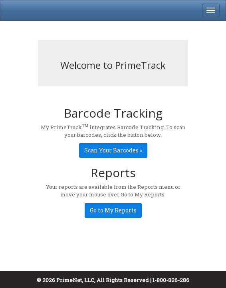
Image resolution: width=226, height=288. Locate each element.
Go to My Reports (113, 210)
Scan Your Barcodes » (113, 150)
